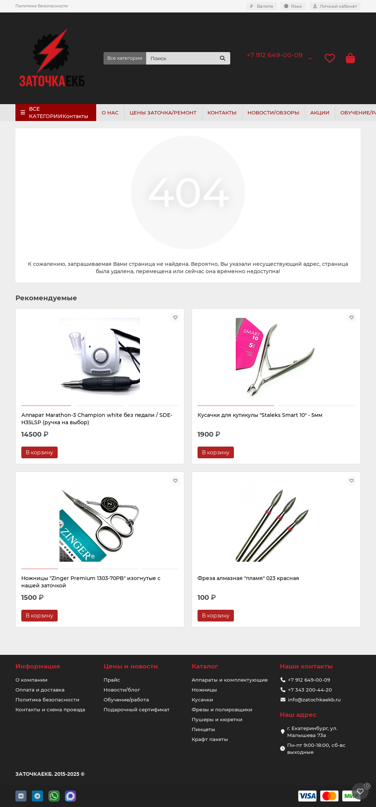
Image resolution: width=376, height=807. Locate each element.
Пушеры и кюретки (217, 719)
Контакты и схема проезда (50, 709)
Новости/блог (122, 690)
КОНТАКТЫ (225, 112)
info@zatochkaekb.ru (314, 700)
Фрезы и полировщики (222, 709)
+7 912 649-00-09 (275, 55)
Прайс (112, 680)
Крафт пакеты (210, 739)
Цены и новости (131, 666)
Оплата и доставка (40, 690)
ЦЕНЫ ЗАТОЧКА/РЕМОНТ (165, 112)
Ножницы (204, 690)
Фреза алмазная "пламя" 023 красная (60, 589)
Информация (37, 666)
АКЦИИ (326, 112)
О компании (31, 680)
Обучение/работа (126, 700)
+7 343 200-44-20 (310, 690)
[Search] (188, 58)
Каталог (205, 666)
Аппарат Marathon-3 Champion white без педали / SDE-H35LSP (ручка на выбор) (63, 422)
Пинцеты (203, 729)
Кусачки (202, 700)
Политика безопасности (41, 5)
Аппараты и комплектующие (230, 680)
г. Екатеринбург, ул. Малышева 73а (312, 731)
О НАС (110, 112)
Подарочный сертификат (137, 709)
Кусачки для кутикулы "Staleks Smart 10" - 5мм (180, 419)
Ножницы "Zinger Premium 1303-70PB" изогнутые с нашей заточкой (304, 419)
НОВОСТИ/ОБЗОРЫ (278, 112)
